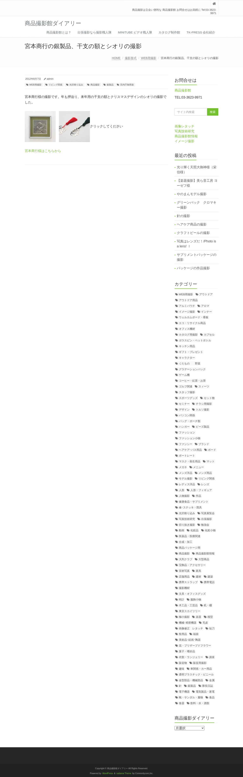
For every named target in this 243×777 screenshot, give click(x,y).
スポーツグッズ (188, 398)
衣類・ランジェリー (191, 657)
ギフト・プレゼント (191, 352)
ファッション (187, 432)
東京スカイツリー (189, 611)
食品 (212, 697)
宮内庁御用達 (127, 84)
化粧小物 (210, 530)
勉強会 (205, 524)
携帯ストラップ (188, 582)
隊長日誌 (207, 685)
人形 (181, 490)
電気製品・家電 (205, 691)
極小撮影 (184, 616)
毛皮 (205, 622)
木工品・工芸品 (188, 605)
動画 (181, 530)
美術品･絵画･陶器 (190, 639)
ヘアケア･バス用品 (190, 449)
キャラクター (187, 357)
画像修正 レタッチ (191, 628)
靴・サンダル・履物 (191, 697)
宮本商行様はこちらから (43, 151)
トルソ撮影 (202, 409)
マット (211, 461)
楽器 (198, 616)
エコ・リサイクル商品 (192, 323)
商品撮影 (95, 84)
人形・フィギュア (201, 490)
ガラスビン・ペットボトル (195, 340)
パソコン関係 (187, 415)
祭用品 (183, 634)
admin (50, 78)
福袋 (195, 634)
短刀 (212, 628)
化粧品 (194, 530)
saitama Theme (123, 773)
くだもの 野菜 (189, 363)
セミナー (184, 403)
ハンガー (184, 426)
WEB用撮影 (148, 58)
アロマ (205, 305)
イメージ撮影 (184, 141)
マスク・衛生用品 (189, 461)
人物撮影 (184, 495)
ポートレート (187, 455)
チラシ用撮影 (204, 403)
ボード (212, 449)
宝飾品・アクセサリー (192, 565)
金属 (212, 680)
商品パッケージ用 (189, 547)
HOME (116, 58)
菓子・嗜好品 (187, 651)
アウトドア (206, 294)
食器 (181, 703)
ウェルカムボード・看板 (193, 317)
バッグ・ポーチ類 (189, 421)
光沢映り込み (76, 84)
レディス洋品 (187, 484)
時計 (181, 599)
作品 (198, 495)
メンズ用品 (205, 473)
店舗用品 (184, 576)
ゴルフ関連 (185, 386)
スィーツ (203, 386)
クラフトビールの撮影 (193, 233)
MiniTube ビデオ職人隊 (135, 32)
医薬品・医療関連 (189, 536)
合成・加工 (185, 541)
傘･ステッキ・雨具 (190, 507)
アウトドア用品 (188, 300)
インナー (206, 311)
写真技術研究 (184, 131)
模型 (210, 616)
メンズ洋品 (185, 473)
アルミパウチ (187, 305)
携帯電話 (209, 582)
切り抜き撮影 (187, 524)
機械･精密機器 (187, 622)
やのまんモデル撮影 (192, 194)
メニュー (198, 467)
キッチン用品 (187, 346)
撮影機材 (184, 588)
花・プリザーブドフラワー (195, 645)
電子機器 (184, 691)
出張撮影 (206, 519)
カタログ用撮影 (188, 334)
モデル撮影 (185, 478)
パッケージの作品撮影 (193, 268)
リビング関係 (55, 84)
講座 (212, 657)
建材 (198, 576)
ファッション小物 (189, 438)
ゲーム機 (184, 374)
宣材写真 (184, 570)
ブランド (203, 444)
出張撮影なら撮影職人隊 (94, 32)
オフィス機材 (187, 328)
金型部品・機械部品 (191, 680)
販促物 (183, 662)
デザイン (184, 409)
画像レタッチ (184, 126)
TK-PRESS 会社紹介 (201, 32)
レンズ (205, 484)
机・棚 (208, 605)
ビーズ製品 (202, 426)
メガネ (183, 467)
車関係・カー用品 (201, 668)
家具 (198, 570)
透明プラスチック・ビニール (196, 674)
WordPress (107, 773)
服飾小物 (195, 599)
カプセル (209, 334)
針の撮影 (183, 216)
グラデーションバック (192, 369)
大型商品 (203, 559)
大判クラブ (185, 559)
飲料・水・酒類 (199, 703)
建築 (210, 576)
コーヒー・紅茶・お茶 (192, 380)
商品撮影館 (183, 90)
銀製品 (110, 84)
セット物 (209, 398)
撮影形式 (130, 58)
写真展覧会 (208, 513)
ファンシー (185, 444)
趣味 (181, 668)
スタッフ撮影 (187, 392)
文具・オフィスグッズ (192, 593)
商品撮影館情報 (186, 136)
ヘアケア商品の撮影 (192, 224)
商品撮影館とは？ (58, 32)
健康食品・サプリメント (193, 501)
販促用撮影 (200, 662)
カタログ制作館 (169, 32)
